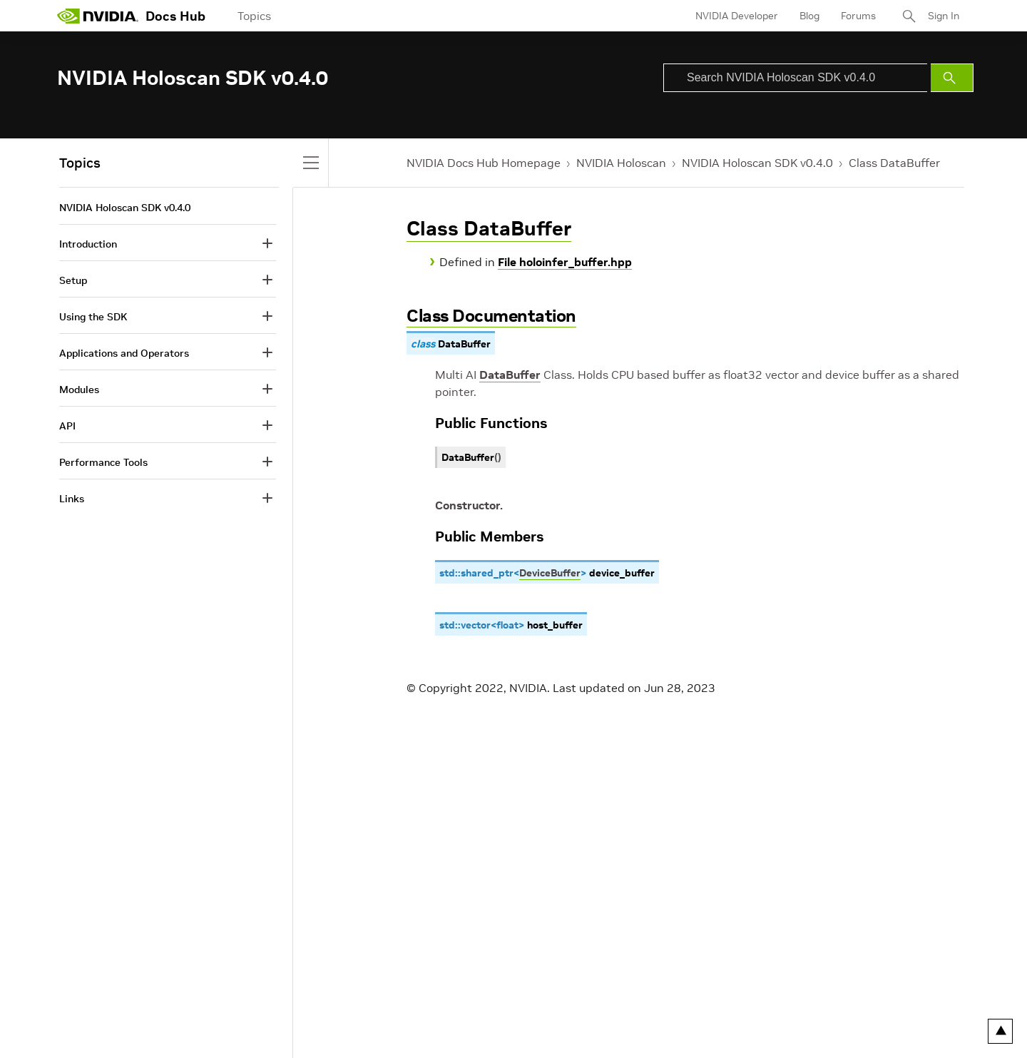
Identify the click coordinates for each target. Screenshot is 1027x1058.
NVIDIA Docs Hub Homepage (484, 163)
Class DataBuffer (894, 163)
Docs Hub (175, 16)
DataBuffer (510, 374)
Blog (809, 15)
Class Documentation (491, 316)
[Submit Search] (952, 77)
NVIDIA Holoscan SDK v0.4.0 (757, 163)
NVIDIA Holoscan (621, 163)
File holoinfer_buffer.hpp (565, 262)
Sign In (943, 15)
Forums (858, 15)
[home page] (97, 15)
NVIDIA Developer (736, 15)
